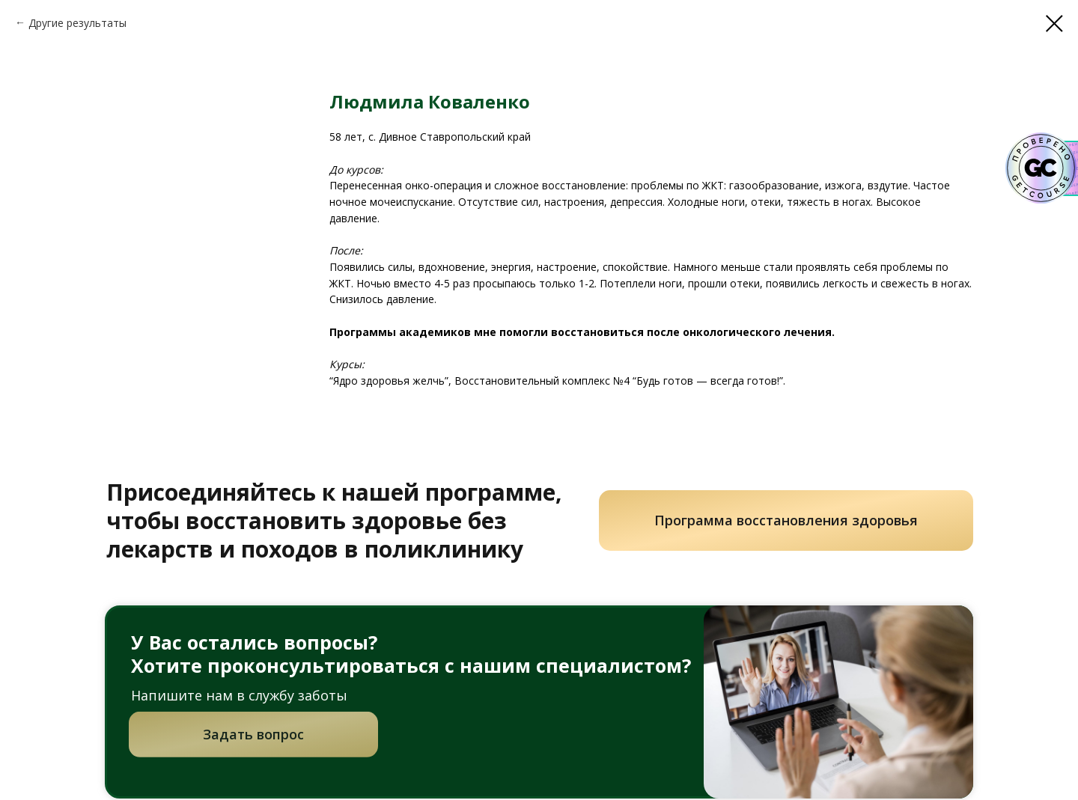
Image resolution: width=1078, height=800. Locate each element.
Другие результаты (77, 23)
